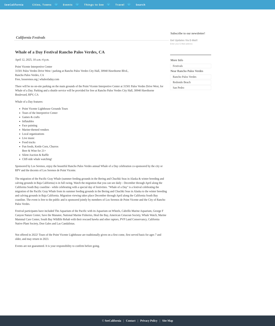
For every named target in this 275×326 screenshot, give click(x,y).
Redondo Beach (182, 82)
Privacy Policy (148, 320)
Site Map (167, 320)
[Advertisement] (38, 279)
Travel (119, 4)
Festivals (178, 65)
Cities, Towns (42, 4)
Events (68, 4)
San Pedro (178, 87)
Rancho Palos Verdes (184, 76)
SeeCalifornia (14, 4)
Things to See (94, 4)
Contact (130, 320)
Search (140, 4)
